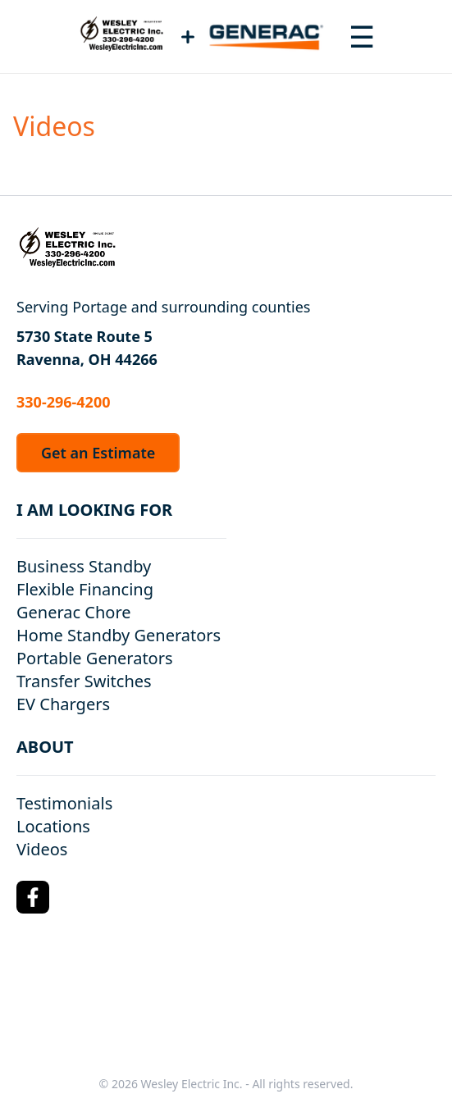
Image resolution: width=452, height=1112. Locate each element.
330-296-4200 (63, 402)
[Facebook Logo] (32, 897)
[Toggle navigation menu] (362, 37)
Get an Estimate (98, 453)
